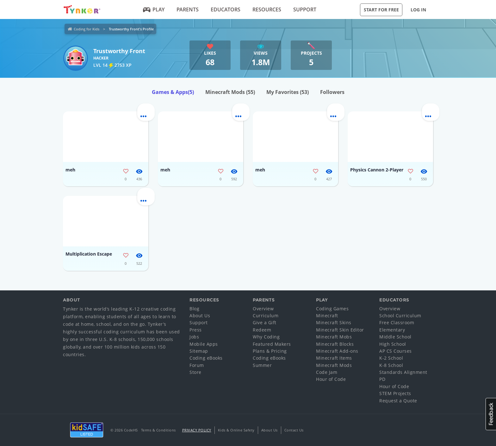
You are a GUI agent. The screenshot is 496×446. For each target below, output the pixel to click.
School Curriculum (400, 316)
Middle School (395, 337)
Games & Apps (173, 92)
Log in (418, 10)
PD (382, 379)
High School (392, 344)
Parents (188, 9)
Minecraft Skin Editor (340, 330)
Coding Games (332, 309)
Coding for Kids (86, 29)
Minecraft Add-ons (337, 351)
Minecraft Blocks (335, 344)
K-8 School (391, 365)
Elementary (392, 330)
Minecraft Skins (333, 322)
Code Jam (326, 372)
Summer (262, 365)
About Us (199, 316)
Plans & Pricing (270, 351)
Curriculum (265, 316)
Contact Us (294, 430)
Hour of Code (331, 379)
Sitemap (198, 351)
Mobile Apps (203, 344)
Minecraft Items (334, 358)
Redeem (262, 330)
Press (195, 330)
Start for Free (381, 10)
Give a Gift (264, 322)
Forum (196, 365)
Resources (266, 9)
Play (154, 9)
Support (304, 9)
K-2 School (391, 358)
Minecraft (327, 316)
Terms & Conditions (158, 430)
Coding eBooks (206, 358)
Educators (225, 9)
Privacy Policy (196, 430)
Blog (194, 309)
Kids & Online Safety (236, 430)
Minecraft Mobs (334, 337)
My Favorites (287, 92)
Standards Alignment (403, 372)
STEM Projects (395, 393)
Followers (332, 92)
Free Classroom (396, 322)
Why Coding (266, 337)
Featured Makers (272, 344)
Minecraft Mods (230, 92)
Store (195, 372)
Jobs (194, 337)
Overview (263, 309)
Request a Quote (398, 401)
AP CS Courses (395, 351)
